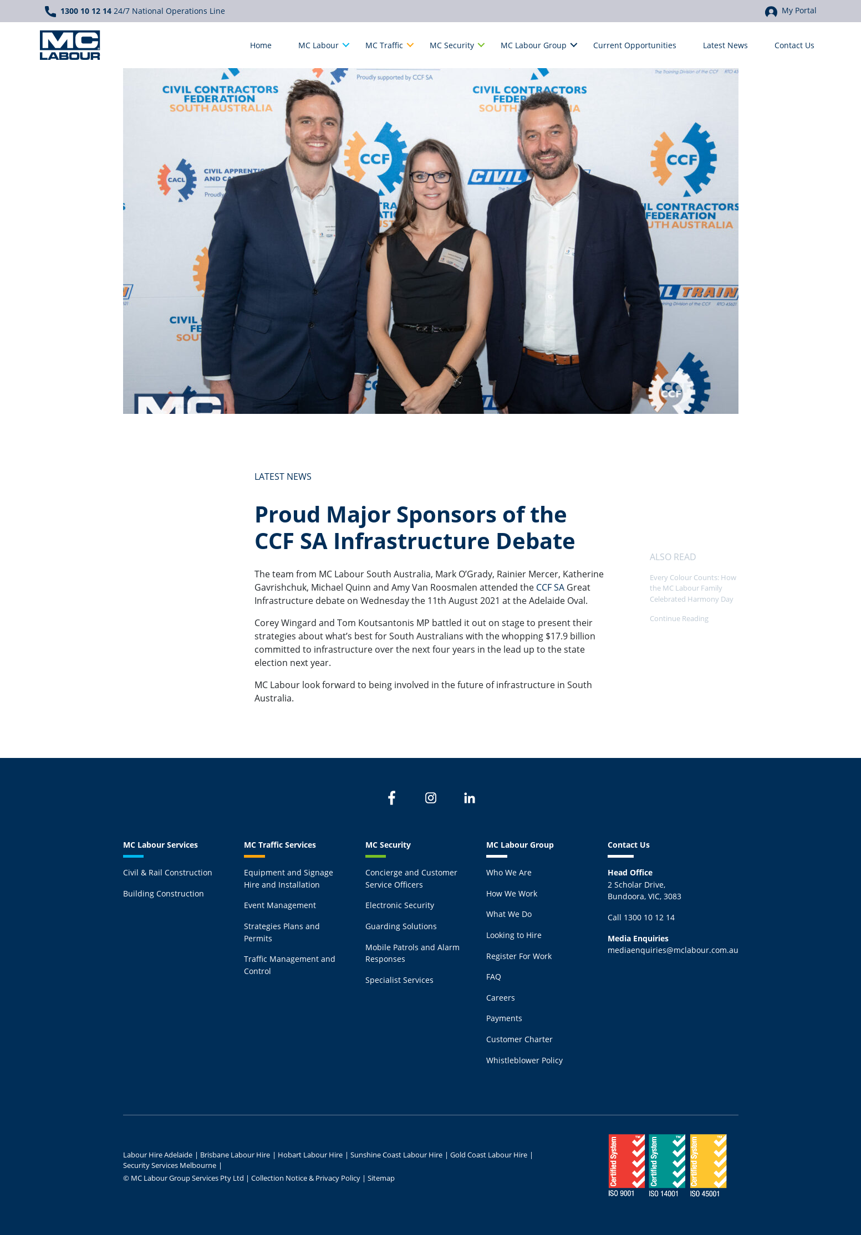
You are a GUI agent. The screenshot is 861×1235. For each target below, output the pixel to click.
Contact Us (629, 844)
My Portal (791, 11)
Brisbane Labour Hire (235, 1155)
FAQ (493, 976)
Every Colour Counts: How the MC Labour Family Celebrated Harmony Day (693, 587)
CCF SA (549, 587)
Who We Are (509, 872)
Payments (504, 1018)
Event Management (280, 905)
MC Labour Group (520, 844)
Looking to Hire (514, 935)
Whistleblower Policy (524, 1060)
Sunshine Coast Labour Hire (396, 1155)
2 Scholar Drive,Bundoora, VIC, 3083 (644, 884)
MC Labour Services (160, 844)
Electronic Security (399, 905)
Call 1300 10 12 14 (641, 917)
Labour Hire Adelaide (157, 1155)
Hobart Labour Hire (310, 1155)
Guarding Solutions (401, 926)
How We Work (511, 893)
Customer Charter (519, 1039)
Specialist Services (399, 980)
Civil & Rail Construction (167, 872)
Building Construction (163, 893)
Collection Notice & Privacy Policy (305, 1178)
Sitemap (381, 1178)
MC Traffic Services (280, 844)
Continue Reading (679, 618)
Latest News (283, 476)
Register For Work (519, 956)
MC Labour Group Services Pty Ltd (187, 1178)
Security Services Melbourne (169, 1165)
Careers (500, 997)
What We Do (509, 914)
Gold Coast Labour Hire (488, 1155)
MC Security (388, 844)
